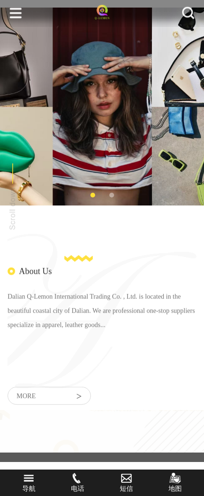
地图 (175, 482)
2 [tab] (111, 195)
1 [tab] (92, 195)
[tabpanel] (102, 106)
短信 (126, 482)
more (49, 400)
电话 (77, 482)
